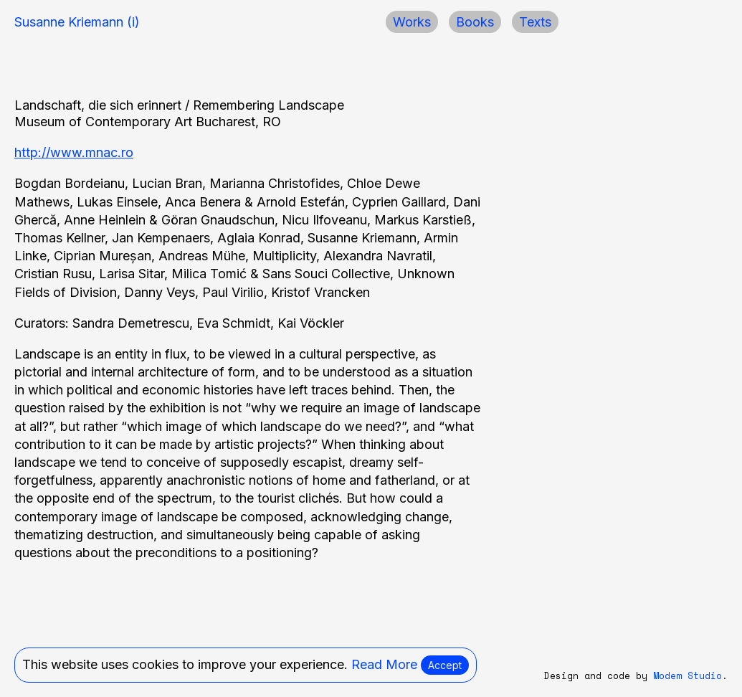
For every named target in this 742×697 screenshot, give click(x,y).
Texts (535, 21)
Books (475, 21)
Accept (445, 665)
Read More (384, 664)
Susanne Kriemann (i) (77, 21)
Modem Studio (687, 676)
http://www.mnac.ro (73, 152)
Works (412, 21)
